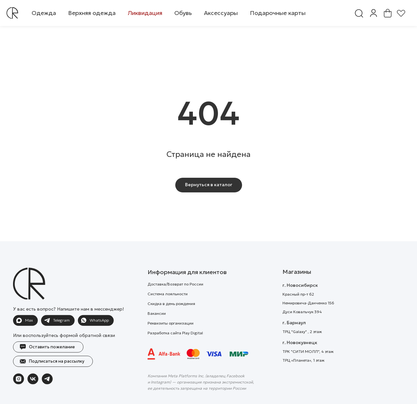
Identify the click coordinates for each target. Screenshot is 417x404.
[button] (43, 13)
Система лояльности (168, 305)
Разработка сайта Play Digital (175, 344)
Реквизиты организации (171, 335)
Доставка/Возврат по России (175, 296)
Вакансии (157, 325)
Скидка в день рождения (171, 315)
